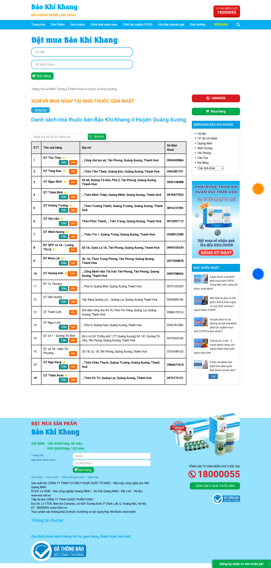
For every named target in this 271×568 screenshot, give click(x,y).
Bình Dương (205, 148)
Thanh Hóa (76, 89)
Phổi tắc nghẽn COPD (137, 24)
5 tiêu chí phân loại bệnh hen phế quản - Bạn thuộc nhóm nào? (223, 366)
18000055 (219, 474)
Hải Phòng (204, 153)
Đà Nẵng (203, 162)
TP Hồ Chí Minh (207, 138)
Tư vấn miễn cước (226, 11)
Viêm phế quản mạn (104, 24)
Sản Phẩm (58, 24)
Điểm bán (221, 24)
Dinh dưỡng (197, 24)
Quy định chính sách (43, 459)
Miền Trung (57, 89)
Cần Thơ (203, 158)
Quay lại (40, 110)
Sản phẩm (37, 477)
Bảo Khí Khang (54, 6)
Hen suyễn (78, 24)
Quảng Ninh (205, 143)
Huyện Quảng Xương (101, 89)
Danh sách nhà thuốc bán (215, 486)
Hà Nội (202, 133)
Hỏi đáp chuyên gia (171, 24)
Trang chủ (38, 24)
